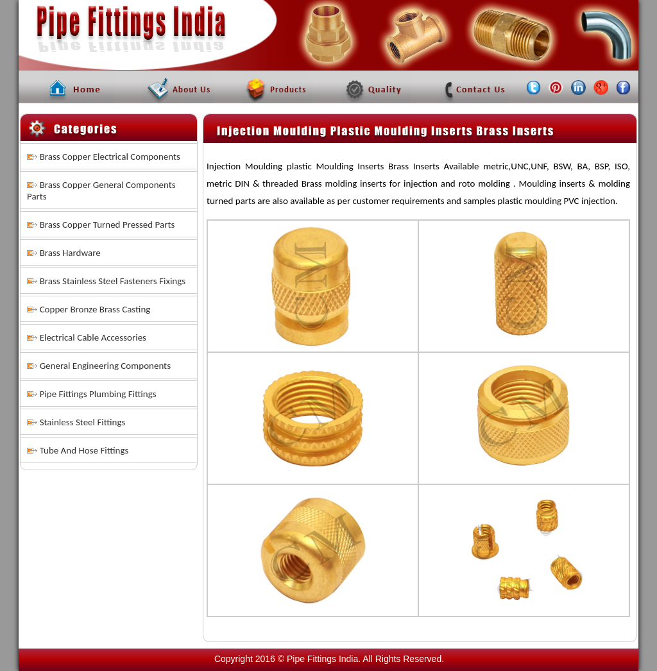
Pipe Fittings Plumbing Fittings (98, 394)
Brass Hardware (70, 253)
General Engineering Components (105, 365)
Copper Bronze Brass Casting (95, 309)
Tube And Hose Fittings (84, 450)
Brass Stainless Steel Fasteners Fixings (113, 281)
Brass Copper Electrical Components (110, 156)
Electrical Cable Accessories (93, 337)
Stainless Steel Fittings (83, 422)
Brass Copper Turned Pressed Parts (107, 224)
